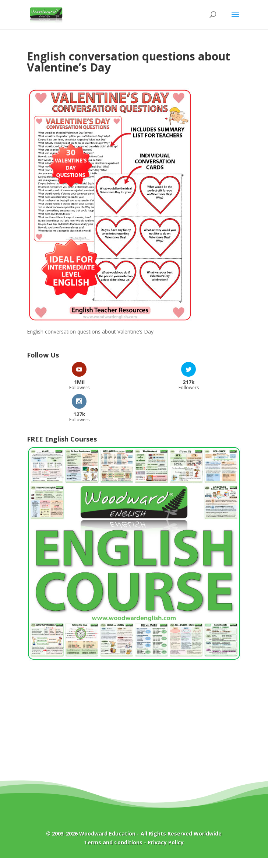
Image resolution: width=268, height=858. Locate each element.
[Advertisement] (134, 725)
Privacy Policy (166, 842)
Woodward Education (107, 833)
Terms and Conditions (113, 842)
